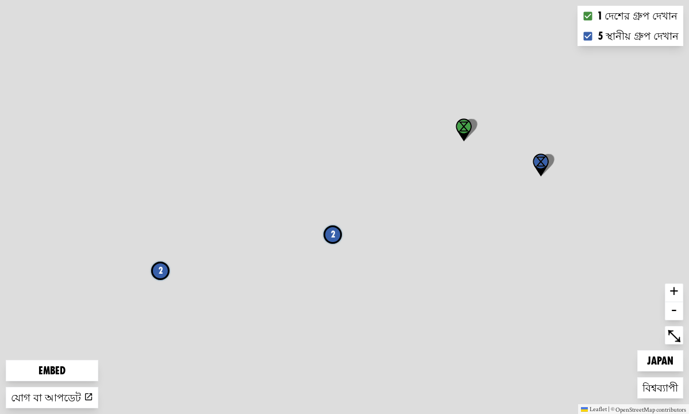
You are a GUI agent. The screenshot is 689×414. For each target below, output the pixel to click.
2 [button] (333, 234)
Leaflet (594, 409)
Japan (664, 359)
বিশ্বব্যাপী (661, 386)
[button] (540, 165)
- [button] (674, 311)
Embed (52, 371)
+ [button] (674, 292)
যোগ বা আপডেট (52, 398)
